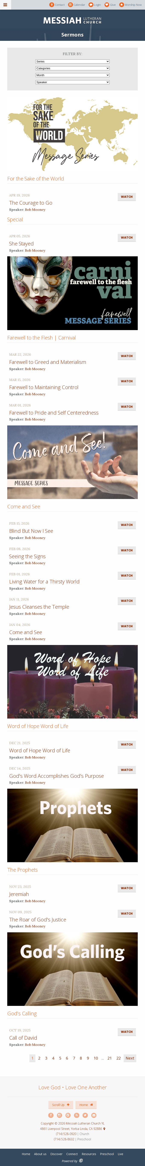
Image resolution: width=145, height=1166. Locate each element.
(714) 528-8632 (64, 1139)
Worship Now (130, 4)
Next (130, 1058)
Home (86, 1105)
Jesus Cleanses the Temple (39, 606)
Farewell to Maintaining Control (43, 387)
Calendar (76, 4)
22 (118, 1058)
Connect (72, 1154)
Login (94, 4)
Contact (57, 4)
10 (96, 1058)
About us (40, 1154)
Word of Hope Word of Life (39, 750)
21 (109, 1058)
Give (110, 4)
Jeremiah (19, 893)
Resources (89, 1154)
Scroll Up (61, 1105)
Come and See (25, 632)
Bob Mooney (35, 209)
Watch (127, 197)
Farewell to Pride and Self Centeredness (54, 412)
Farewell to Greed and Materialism (47, 361)
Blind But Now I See (31, 530)
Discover (56, 1154)
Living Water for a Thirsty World (44, 581)
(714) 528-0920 (66, 1134)
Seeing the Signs (27, 556)
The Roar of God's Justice (37, 919)
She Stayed (21, 243)
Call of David (23, 1037)
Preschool (107, 1154)
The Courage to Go (30, 202)
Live (120, 1154)
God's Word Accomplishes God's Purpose (56, 775)
